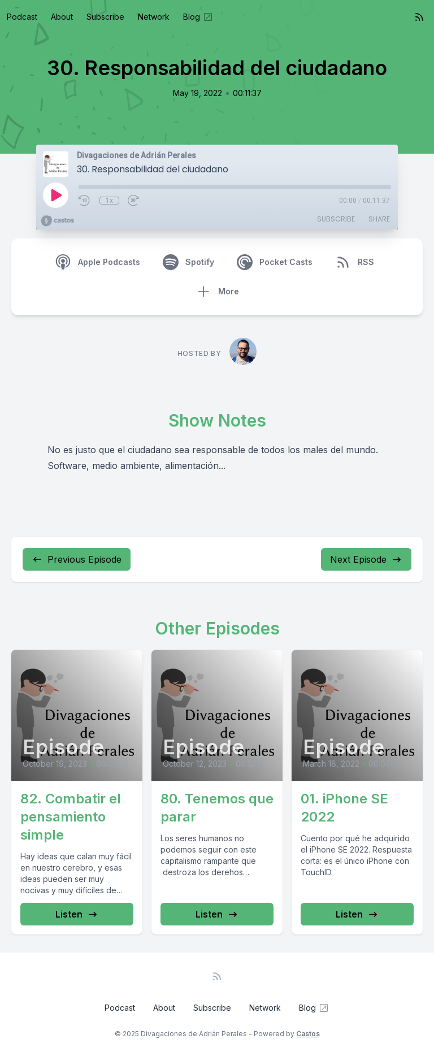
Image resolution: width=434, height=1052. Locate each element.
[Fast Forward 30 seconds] (134, 200)
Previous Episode (76, 559)
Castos (308, 1033)
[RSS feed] (419, 17)
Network (154, 16)
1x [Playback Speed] (109, 201)
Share (379, 219)
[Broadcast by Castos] (57, 221)
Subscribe (105, 16)
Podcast (22, 16)
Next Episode (366, 559)
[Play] (55, 194)
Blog (198, 17)
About (62, 16)
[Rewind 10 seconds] (85, 200)
